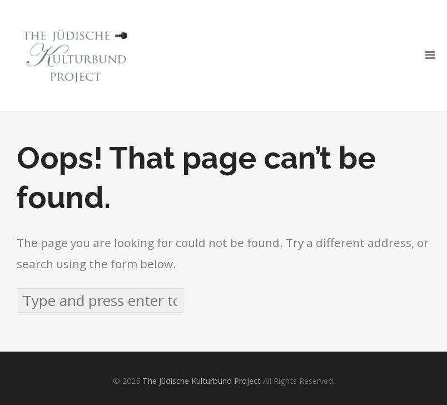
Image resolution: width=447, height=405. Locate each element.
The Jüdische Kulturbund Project (201, 381)
